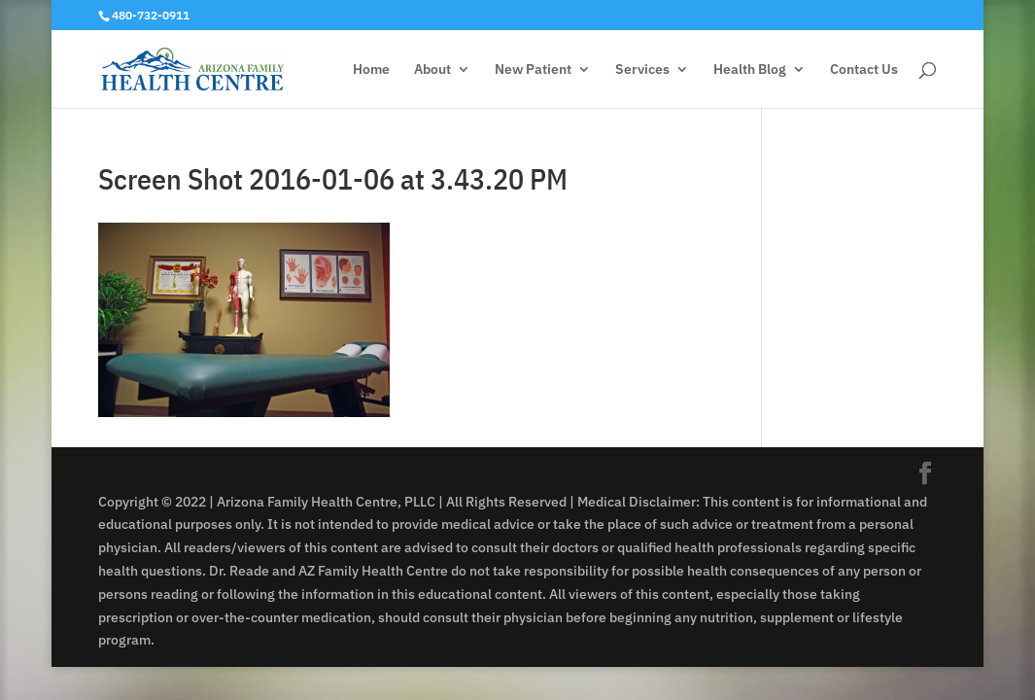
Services (642, 70)
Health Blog (749, 70)
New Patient (533, 70)
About (432, 70)
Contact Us (864, 70)
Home (371, 70)
